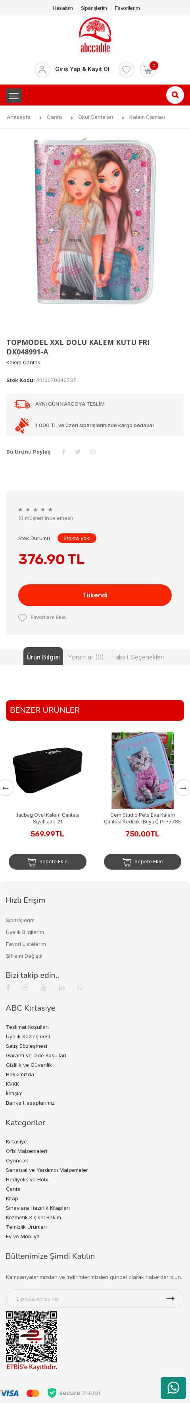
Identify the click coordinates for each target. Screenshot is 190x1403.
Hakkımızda (20, 1074)
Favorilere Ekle (42, 617)
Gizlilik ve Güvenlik (29, 1065)
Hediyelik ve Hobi (27, 1179)
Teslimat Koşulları (27, 1027)
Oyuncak (17, 1160)
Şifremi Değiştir (24, 956)
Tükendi (95, 595)
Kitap (12, 1198)
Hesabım (63, 8)
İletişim (14, 1093)
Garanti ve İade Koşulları (36, 1055)
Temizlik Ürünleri (26, 1227)
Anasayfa (19, 117)
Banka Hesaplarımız (30, 1103)
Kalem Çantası (147, 117)
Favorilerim (127, 8)
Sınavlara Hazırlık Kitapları (38, 1208)
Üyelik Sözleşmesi (28, 1036)
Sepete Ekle (47, 862)
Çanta (54, 117)
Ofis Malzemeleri (26, 1151)
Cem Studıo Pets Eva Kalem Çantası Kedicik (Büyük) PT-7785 (142, 818)
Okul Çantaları (95, 117)
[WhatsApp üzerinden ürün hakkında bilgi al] (173, 1388)
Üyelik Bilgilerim (25, 932)
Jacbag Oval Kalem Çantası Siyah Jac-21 (47, 818)
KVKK (12, 1084)
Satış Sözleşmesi (26, 1046)
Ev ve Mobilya (23, 1236)
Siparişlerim (94, 8)
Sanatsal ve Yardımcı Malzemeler (47, 1170)
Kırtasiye (16, 1141)
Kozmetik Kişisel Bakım (33, 1217)
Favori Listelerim (26, 944)
